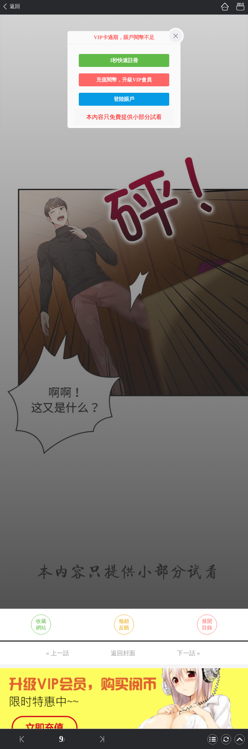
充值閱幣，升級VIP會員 (124, 79)
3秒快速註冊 (124, 60)
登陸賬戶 (124, 99)
